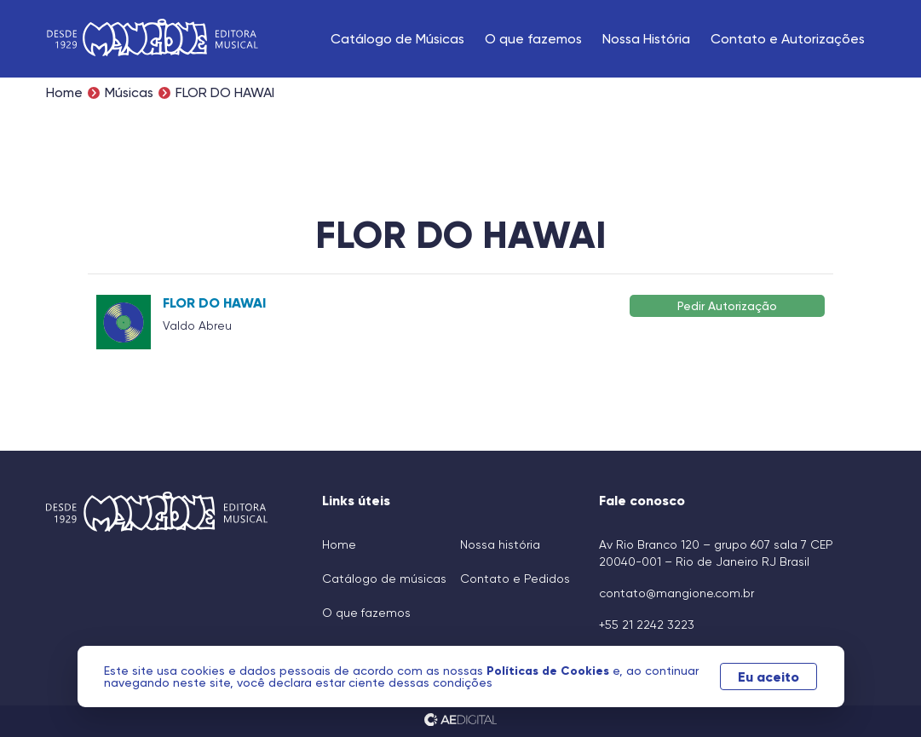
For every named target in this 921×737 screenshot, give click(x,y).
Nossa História (646, 39)
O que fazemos (533, 39)
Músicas (129, 93)
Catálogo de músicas (384, 578)
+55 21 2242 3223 (646, 624)
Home (64, 93)
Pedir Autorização (727, 305)
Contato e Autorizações (788, 39)
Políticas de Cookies (549, 670)
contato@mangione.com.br (676, 593)
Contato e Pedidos (515, 578)
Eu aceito (768, 676)
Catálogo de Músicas (397, 39)
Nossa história (500, 544)
